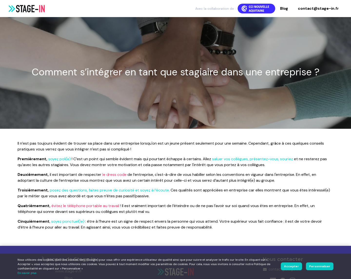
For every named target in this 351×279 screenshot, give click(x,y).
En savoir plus (27, 273)
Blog (284, 8)
